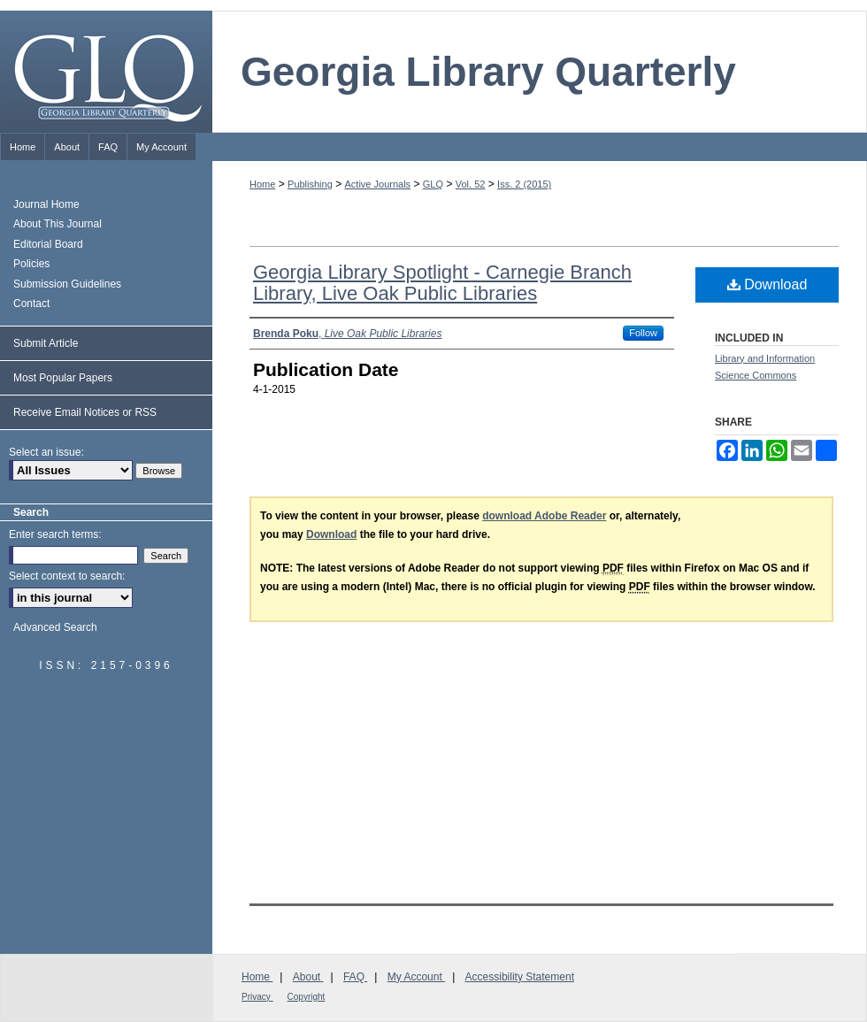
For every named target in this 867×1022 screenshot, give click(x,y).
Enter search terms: (55, 534)
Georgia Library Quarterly (488, 72)
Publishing (310, 184)
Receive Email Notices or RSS (85, 412)
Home (262, 184)
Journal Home (46, 204)
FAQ (355, 977)
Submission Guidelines (67, 284)
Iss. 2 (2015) (524, 184)
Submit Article (45, 343)
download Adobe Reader (544, 516)
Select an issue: (46, 452)
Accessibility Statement (519, 977)
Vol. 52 (471, 184)
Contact (31, 303)
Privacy (257, 997)
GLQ (433, 184)
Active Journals (378, 184)
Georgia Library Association (787, 986)
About (308, 977)
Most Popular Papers (62, 378)
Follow (643, 332)
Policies (31, 263)
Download (767, 284)
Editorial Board (48, 244)
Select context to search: (67, 576)
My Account (416, 977)
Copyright (307, 997)
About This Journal (57, 224)
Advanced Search (55, 627)
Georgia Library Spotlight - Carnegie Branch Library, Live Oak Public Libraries (442, 282)
